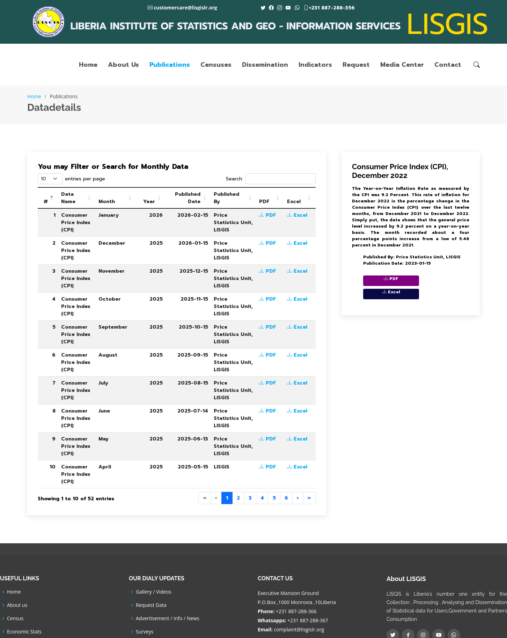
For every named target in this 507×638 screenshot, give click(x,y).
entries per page (85, 178)
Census (15, 545)
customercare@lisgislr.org (182, 7)
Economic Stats (24, 558)
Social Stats (19, 571)
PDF (276, 215)
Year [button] (149, 201)
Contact (447, 65)
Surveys (145, 558)
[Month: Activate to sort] (123, 197)
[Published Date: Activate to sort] (188, 197)
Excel (302, 215)
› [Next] (298, 424)
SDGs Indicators (154, 571)
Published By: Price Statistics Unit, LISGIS (412, 257)
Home (88, 65)
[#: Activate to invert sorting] (46, 197)
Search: (234, 178)
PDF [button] (273, 201)
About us (17, 531)
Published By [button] (230, 201)
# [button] (43, 201)
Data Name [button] (72, 201)
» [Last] (309, 424)
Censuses (216, 65)
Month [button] (117, 201)
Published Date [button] (187, 198)
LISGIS (244, 613)
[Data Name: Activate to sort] (80, 197)
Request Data (151, 531)
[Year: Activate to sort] (153, 197)
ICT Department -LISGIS (267, 624)
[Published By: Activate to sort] (237, 197)
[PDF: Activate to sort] (277, 197)
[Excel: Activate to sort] (302, 197)
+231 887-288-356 (329, 7)
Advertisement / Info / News (167, 545)
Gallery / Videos (153, 518)
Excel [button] (298, 201)
